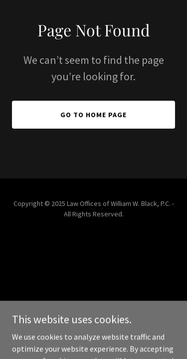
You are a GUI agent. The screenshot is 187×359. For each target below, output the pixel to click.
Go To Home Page (93, 114)
